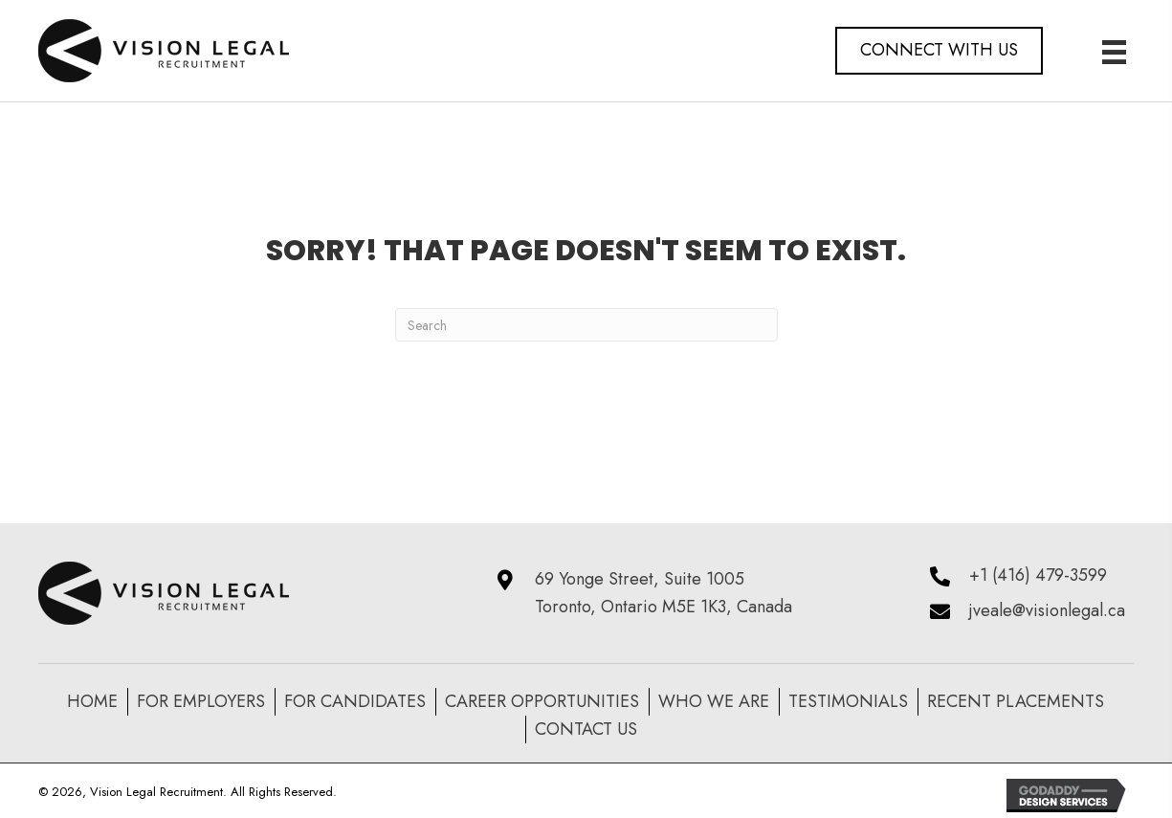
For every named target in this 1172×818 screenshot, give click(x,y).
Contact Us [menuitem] (586, 729)
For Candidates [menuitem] (355, 701)
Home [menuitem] (92, 701)
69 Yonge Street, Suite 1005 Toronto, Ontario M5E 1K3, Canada (663, 592)
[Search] (586, 325)
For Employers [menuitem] (201, 701)
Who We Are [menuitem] (713, 701)
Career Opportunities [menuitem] (542, 701)
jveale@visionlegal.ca (1047, 610)
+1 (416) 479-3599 (1038, 575)
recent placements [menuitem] (1015, 701)
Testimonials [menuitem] (848, 701)
